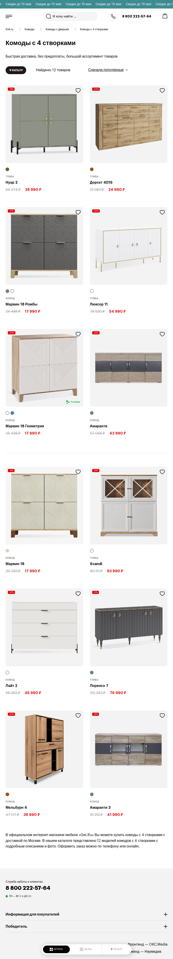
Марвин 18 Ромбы (22, 304)
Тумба (10, 176)
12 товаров (38, 70)
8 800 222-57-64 (136, 16)
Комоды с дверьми (57, 29)
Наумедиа (153, 951)
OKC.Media (158, 944)
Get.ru (9, 29)
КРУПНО (56, 949)
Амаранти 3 (100, 807)
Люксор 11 (99, 304)
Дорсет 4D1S (101, 182)
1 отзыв (75, 402)
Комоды (29, 29)
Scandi (96, 564)
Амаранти (98, 426)
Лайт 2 (11, 685)
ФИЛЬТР (116, 949)
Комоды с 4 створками (94, 29)
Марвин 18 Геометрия (25, 426)
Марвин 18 (15, 564)
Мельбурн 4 (16, 807)
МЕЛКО (86, 949)
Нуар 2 (11, 182)
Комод (10, 298)
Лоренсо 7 (99, 685)
